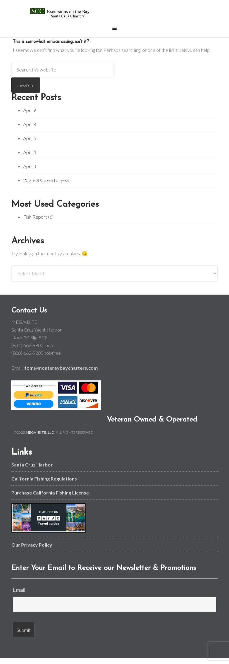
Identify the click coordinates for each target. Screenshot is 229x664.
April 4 (29, 152)
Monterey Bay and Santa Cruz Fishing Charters (61, 12)
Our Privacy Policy (31, 545)
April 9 (29, 110)
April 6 (29, 138)
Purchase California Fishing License (50, 492)
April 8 (29, 124)
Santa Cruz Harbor (32, 464)
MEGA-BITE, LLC (40, 432)
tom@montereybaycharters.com (61, 368)
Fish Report (35, 217)
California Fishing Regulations (44, 478)
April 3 (29, 166)
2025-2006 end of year (46, 180)
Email (19, 590)
